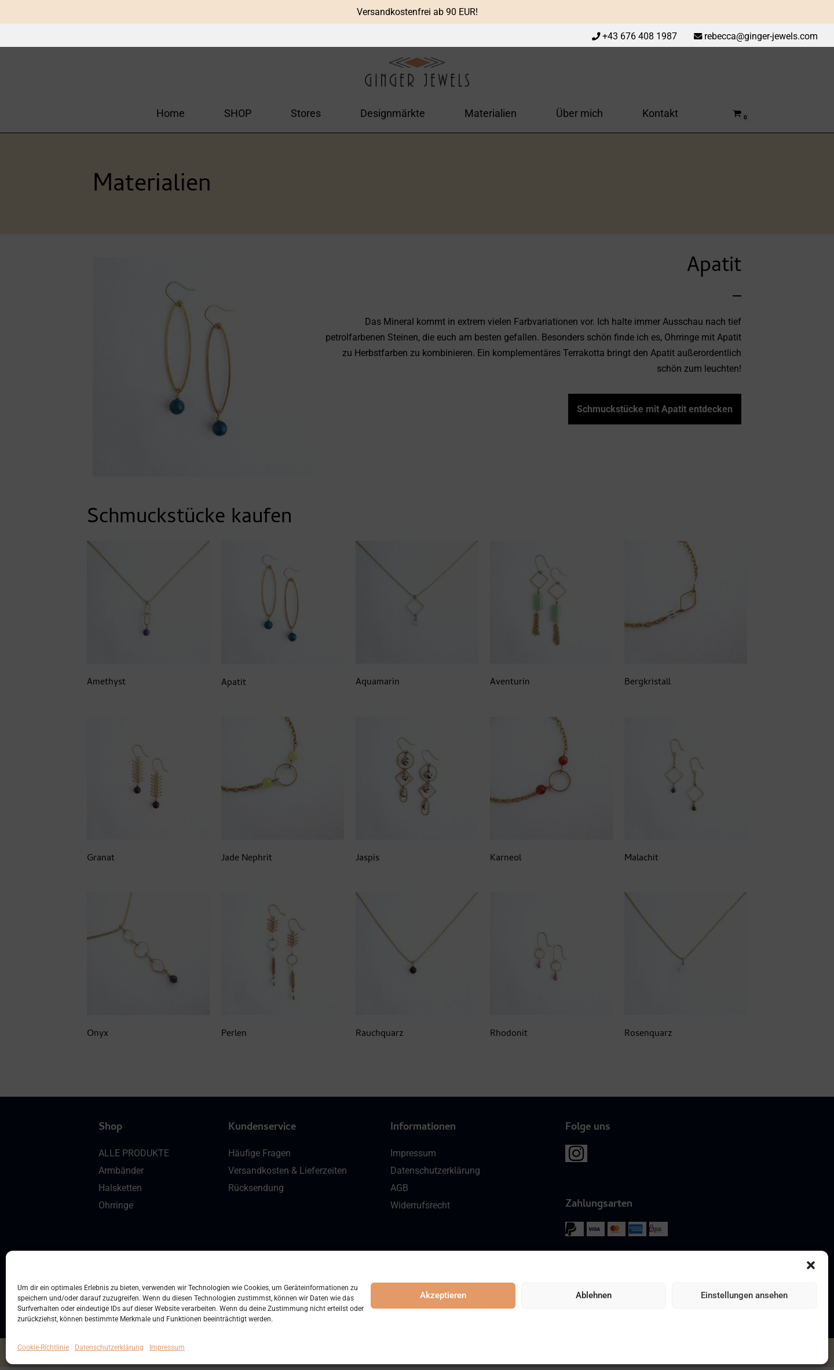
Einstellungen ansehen (744, 1295)
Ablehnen (594, 1295)
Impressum (167, 1347)
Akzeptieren (443, 1295)
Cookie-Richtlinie (43, 1347)
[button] (811, 1265)
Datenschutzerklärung (109, 1347)
